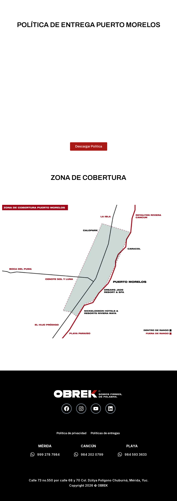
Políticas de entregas (105, 433)
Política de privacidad (71, 433)
